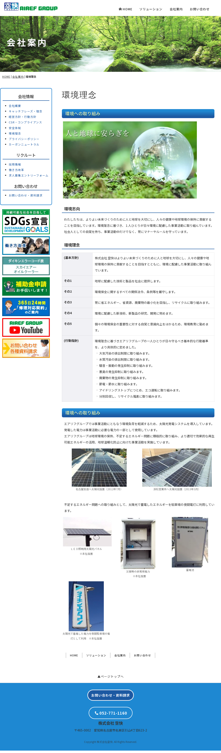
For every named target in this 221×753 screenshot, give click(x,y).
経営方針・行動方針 (22, 119)
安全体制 (15, 130)
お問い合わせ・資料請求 (26, 198)
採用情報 (15, 167)
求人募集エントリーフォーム (29, 178)
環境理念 (15, 135)
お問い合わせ (200, 9)
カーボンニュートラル (24, 147)
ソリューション (150, 9)
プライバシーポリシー (24, 141)
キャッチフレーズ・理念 (25, 114)
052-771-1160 (111, 715)
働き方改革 (16, 172)
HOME (125, 9)
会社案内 (176, 9)
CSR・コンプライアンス (25, 124)
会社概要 (15, 108)
